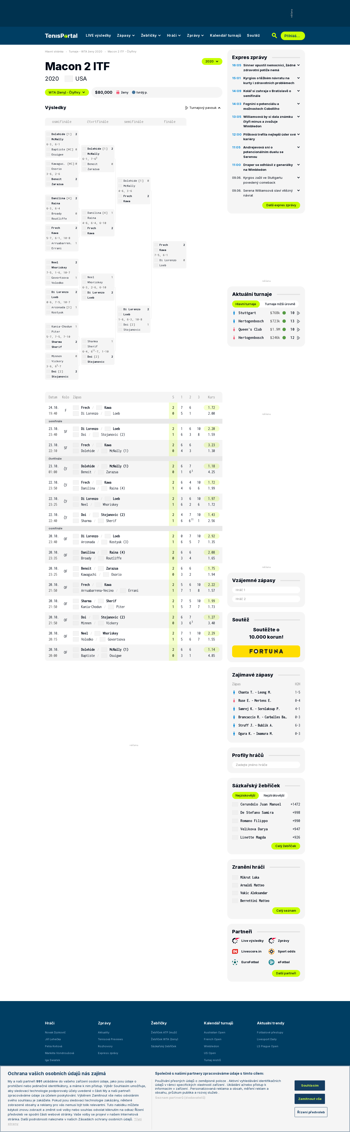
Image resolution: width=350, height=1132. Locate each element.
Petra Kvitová (53, 1046)
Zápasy (126, 35)
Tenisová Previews (110, 1039)
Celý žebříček (285, 846)
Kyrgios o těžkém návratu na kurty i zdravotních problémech (268, 80)
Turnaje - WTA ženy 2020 (85, 51)
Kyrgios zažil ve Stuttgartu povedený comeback (262, 180)
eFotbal (279, 962)
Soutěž (253, 35)
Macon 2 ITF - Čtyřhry (122, 51)
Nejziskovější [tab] (245, 795)
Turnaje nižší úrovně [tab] (280, 304)
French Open (212, 1039)
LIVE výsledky (98, 35)
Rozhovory (105, 1046)
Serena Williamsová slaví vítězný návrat (268, 193)
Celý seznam (286, 910)
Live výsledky (248, 941)
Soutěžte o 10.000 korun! (266, 633)
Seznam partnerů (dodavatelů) (180, 1097)
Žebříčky (151, 35)
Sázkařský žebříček (163, 1046)
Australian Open (214, 1032)
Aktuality (103, 1032)
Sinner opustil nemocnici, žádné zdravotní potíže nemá (269, 67)
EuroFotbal (245, 962)
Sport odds (282, 951)
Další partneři (286, 973)
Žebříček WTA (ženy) (164, 1039)
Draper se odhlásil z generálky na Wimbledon (268, 167)
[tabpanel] (266, 325)
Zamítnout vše (310, 1099)
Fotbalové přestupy (270, 1032)
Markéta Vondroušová (59, 1053)
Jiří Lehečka (53, 1039)
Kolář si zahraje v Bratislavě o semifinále (267, 93)
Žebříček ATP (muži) (164, 1032)
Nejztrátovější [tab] (274, 795)
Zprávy (195, 35)
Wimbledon (211, 1046)
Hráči (174, 35)
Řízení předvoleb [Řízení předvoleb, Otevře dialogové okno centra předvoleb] (311, 1112)
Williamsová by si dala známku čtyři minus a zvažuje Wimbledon (268, 121)
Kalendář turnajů (225, 35)
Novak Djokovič (55, 1032)
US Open (210, 1053)
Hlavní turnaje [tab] (246, 304)
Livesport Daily (267, 1039)
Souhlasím (310, 1085)
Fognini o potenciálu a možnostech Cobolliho (261, 106)
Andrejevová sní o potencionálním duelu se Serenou (263, 152)
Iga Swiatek (52, 1060)
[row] (133, 411)
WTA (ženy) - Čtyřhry (67, 92)
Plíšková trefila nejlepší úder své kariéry (269, 136)
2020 (212, 61)
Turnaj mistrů (212, 1060)
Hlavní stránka (54, 51)
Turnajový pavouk (203, 108)
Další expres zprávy (281, 205)
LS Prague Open (267, 1046)
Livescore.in (247, 951)
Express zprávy (108, 1053)
